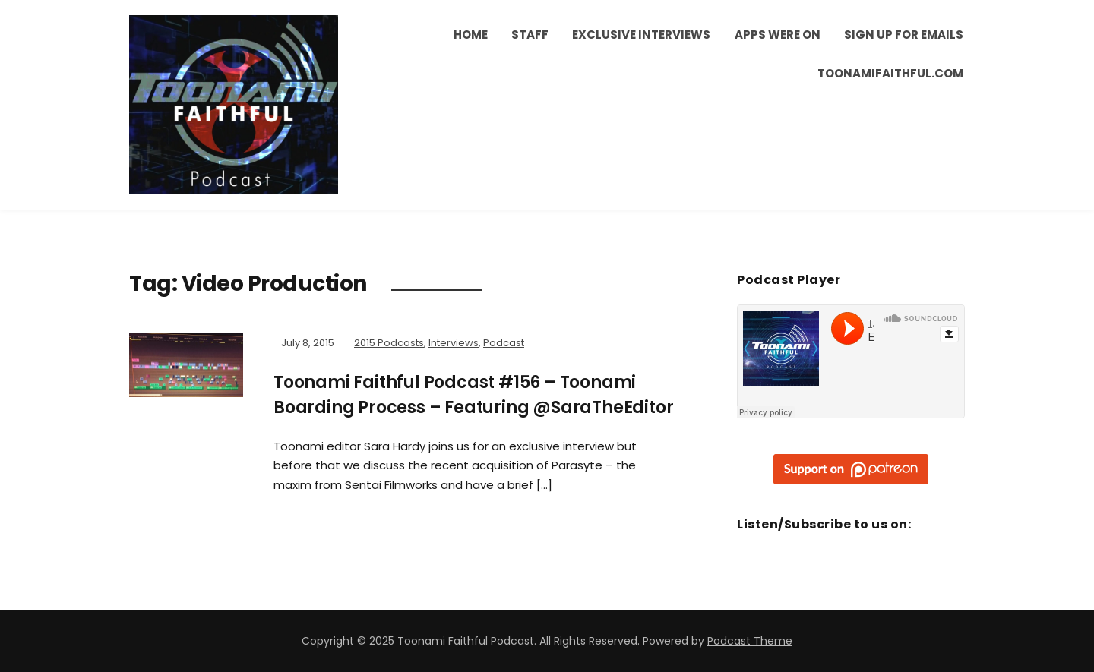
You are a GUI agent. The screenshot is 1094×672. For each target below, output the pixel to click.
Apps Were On (777, 35)
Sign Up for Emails (903, 35)
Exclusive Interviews (641, 35)
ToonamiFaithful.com (890, 73)
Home (471, 35)
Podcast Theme (749, 640)
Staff (530, 35)
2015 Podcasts (389, 343)
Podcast (503, 343)
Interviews (453, 343)
